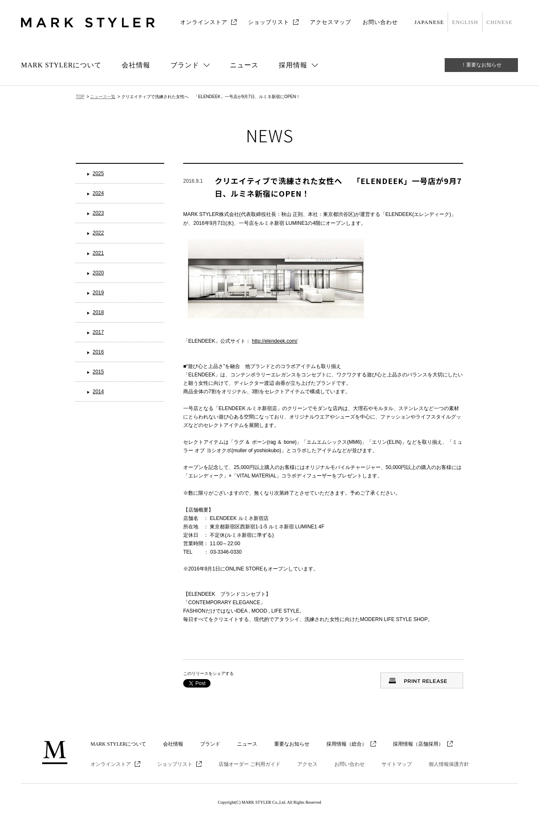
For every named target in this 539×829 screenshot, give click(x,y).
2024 (98, 193)
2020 (98, 273)
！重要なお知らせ (481, 65)
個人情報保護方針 (449, 764)
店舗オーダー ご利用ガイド (249, 764)
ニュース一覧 (102, 96)
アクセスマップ (330, 22)
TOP (80, 96)
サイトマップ (397, 764)
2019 (98, 293)
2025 (98, 173)
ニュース (244, 65)
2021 (98, 253)
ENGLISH (465, 22)
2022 (98, 233)
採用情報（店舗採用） (418, 744)
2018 (98, 312)
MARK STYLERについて (61, 65)
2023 (98, 213)
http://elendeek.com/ (274, 341)
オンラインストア (203, 22)
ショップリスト (268, 22)
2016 (98, 352)
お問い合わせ (380, 22)
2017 (98, 332)
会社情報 (136, 65)
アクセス (307, 764)
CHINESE (499, 22)
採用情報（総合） (346, 744)
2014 (98, 392)
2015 (98, 372)
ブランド (210, 744)
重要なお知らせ (292, 744)
